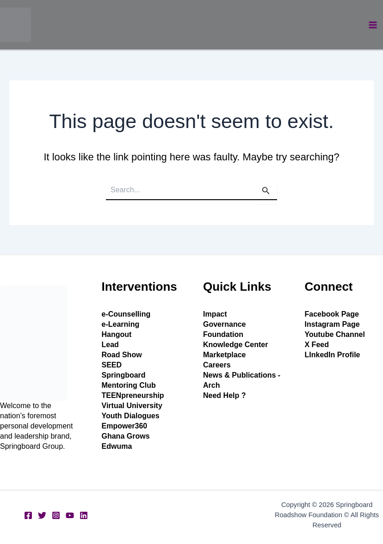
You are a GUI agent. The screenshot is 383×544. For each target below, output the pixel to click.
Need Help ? (224, 395)
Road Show (122, 355)
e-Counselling (126, 314)
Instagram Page (332, 324)
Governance (224, 324)
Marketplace (224, 355)
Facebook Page (332, 314)
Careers (217, 365)
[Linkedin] (84, 515)
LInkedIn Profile (332, 355)
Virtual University (132, 406)
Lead (110, 344)
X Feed (317, 344)
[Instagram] (56, 515)
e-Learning (121, 324)
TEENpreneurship (133, 395)
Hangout (117, 334)
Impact (215, 314)
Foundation (223, 334)
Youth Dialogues (131, 416)
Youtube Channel (335, 334)
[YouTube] (70, 515)
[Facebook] (28, 515)
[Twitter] (42, 515)
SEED (112, 365)
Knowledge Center (235, 344)
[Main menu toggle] (373, 25)
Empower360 (125, 426)
